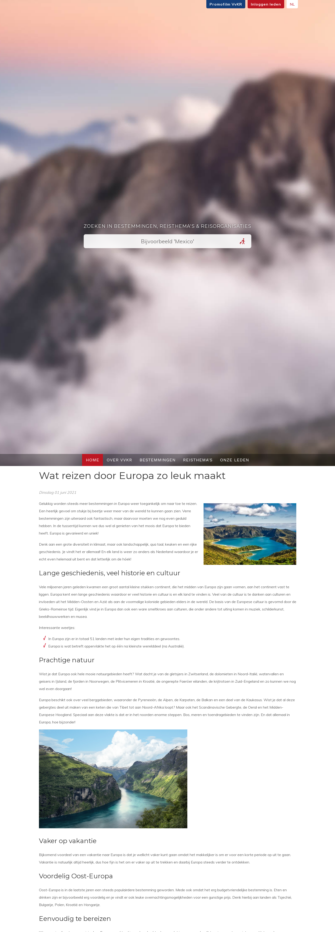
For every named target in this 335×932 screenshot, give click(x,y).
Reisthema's (198, 459)
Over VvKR (119, 459)
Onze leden (234, 459)
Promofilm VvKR (223, 4)
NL (289, 4)
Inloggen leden (263, 4)
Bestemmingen (158, 459)
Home (92, 459)
